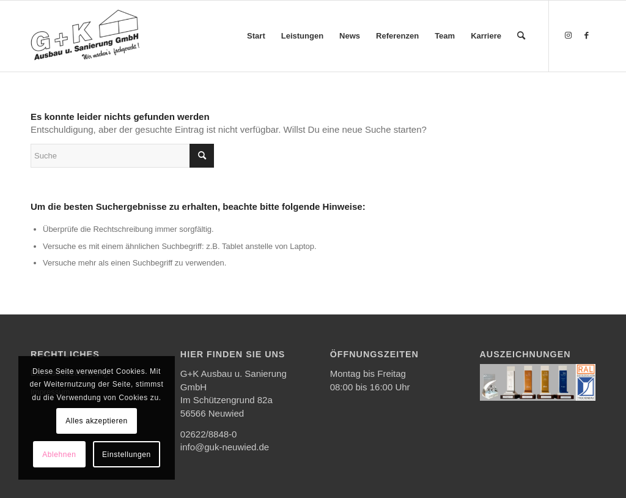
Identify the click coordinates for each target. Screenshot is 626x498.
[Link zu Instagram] (568, 35)
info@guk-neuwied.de (224, 447)
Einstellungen (126, 454)
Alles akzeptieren (96, 421)
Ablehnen (59, 454)
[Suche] (521, 36)
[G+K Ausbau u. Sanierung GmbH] (85, 36)
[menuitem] (256, 36)
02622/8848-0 (208, 434)
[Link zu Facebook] (586, 35)
